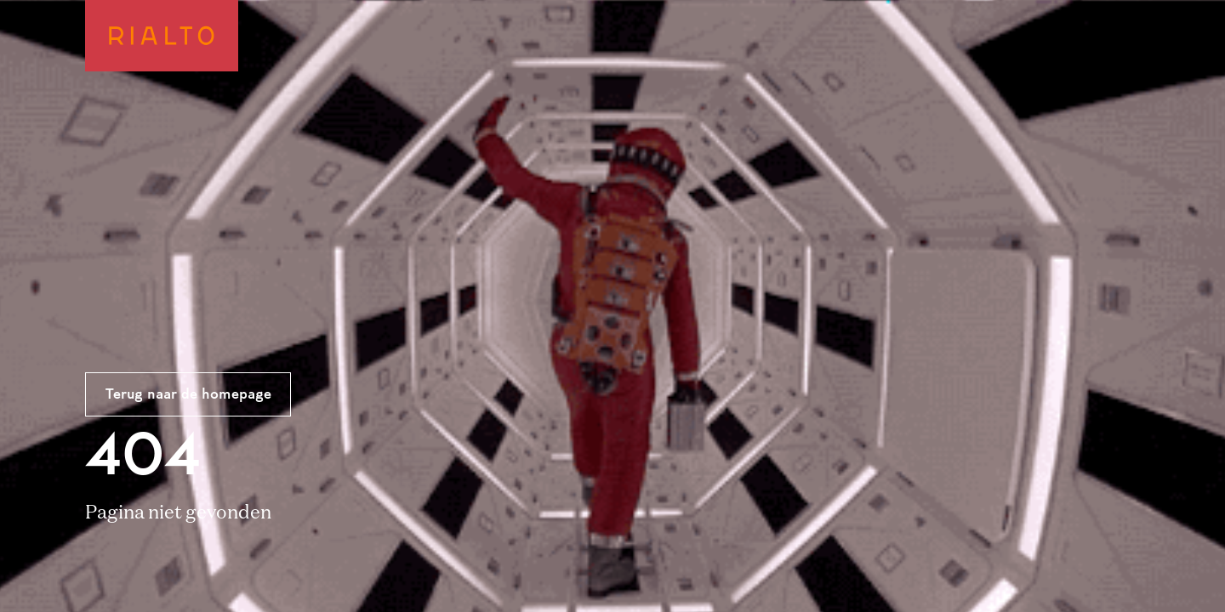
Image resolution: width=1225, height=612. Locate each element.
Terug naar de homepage (188, 395)
